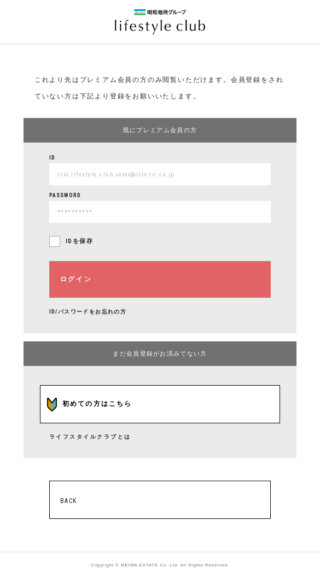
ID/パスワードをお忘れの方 (88, 312)
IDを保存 (80, 241)
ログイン (76, 279)
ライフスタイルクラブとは (90, 437)
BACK (68, 501)
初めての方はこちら (97, 403)
